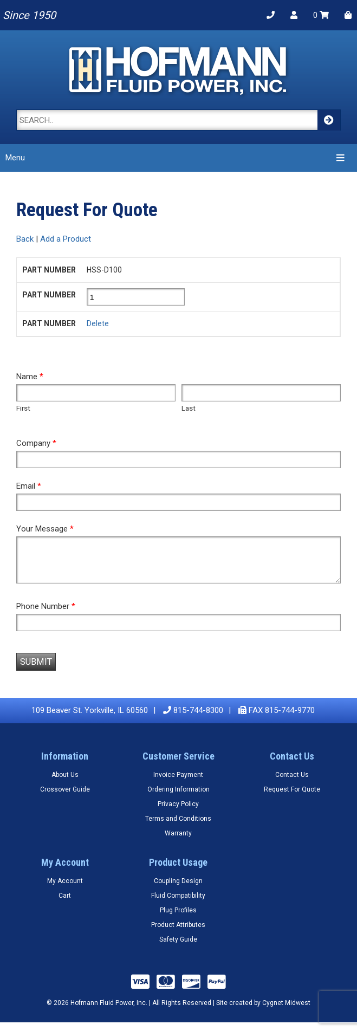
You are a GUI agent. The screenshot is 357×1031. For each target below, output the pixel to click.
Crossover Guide (65, 797)
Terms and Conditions (178, 827)
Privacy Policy (178, 812)
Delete (98, 323)
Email (28, 486)
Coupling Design (178, 889)
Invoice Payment (178, 783)
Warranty (178, 841)
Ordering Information (178, 797)
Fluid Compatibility (178, 903)
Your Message (45, 529)
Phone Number (45, 614)
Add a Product (65, 239)
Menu (176, 157)
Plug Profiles (178, 918)
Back (25, 239)
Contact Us (292, 783)
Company (36, 443)
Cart (65, 903)
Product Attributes (178, 933)
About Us (65, 783)
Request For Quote (292, 797)
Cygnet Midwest (286, 1011)
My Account (65, 889)
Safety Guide (178, 947)
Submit (36, 670)
